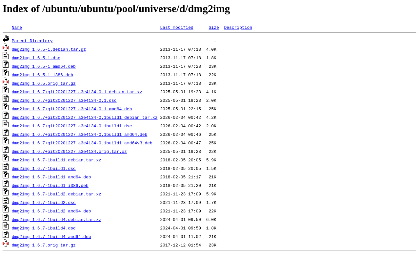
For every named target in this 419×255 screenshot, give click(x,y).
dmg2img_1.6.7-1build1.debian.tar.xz (56, 160)
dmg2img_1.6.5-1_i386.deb (42, 75)
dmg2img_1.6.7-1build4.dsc (44, 228)
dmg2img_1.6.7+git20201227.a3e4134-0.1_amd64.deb (72, 109)
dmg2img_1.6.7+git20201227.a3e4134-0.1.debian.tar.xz (77, 92)
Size (214, 27)
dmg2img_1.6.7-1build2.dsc (44, 202)
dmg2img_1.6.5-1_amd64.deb (44, 66)
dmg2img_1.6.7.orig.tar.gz (44, 245)
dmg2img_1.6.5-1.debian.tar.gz (49, 49)
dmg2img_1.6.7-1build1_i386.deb (50, 185)
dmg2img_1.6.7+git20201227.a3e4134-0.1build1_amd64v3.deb (82, 143)
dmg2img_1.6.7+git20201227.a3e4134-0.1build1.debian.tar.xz (85, 117)
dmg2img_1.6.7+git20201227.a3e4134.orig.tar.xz (69, 151)
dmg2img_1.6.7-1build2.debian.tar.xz (56, 194)
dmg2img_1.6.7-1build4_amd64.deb (51, 236)
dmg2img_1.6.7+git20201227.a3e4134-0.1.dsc (64, 100)
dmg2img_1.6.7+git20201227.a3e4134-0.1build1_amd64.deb (79, 134)
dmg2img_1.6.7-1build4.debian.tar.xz (56, 219)
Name (17, 27)
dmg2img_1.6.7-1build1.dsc (44, 168)
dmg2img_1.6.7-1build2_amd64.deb (51, 211)
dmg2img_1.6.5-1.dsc (36, 58)
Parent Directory (32, 41)
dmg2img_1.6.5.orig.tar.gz (44, 83)
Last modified (176, 27)
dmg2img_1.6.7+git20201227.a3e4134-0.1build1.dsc (72, 126)
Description (238, 27)
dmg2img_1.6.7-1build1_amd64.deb (51, 177)
